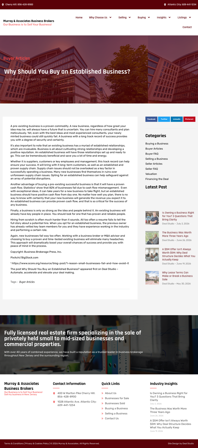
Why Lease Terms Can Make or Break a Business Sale (177, 326)
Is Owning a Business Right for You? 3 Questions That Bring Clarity (178, 266)
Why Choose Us (100, 17)
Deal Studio (188, 443)
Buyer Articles (27, 282)
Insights (164, 17)
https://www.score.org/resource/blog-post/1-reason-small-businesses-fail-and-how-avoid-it (70, 263)
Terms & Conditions (14, 443)
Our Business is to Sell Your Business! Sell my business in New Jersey (23, 393)
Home (79, 17)
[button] (151, 119)
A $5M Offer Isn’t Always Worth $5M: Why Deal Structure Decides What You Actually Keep (178, 305)
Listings (184, 17)
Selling (124, 17)
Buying (144, 17)
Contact (187, 27)
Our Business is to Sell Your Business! (27, 24)
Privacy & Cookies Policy (37, 443)
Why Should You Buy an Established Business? (51, 269)
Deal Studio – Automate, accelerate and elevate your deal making (64, 270)
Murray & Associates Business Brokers (28, 21)
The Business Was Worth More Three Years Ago (176, 284)
